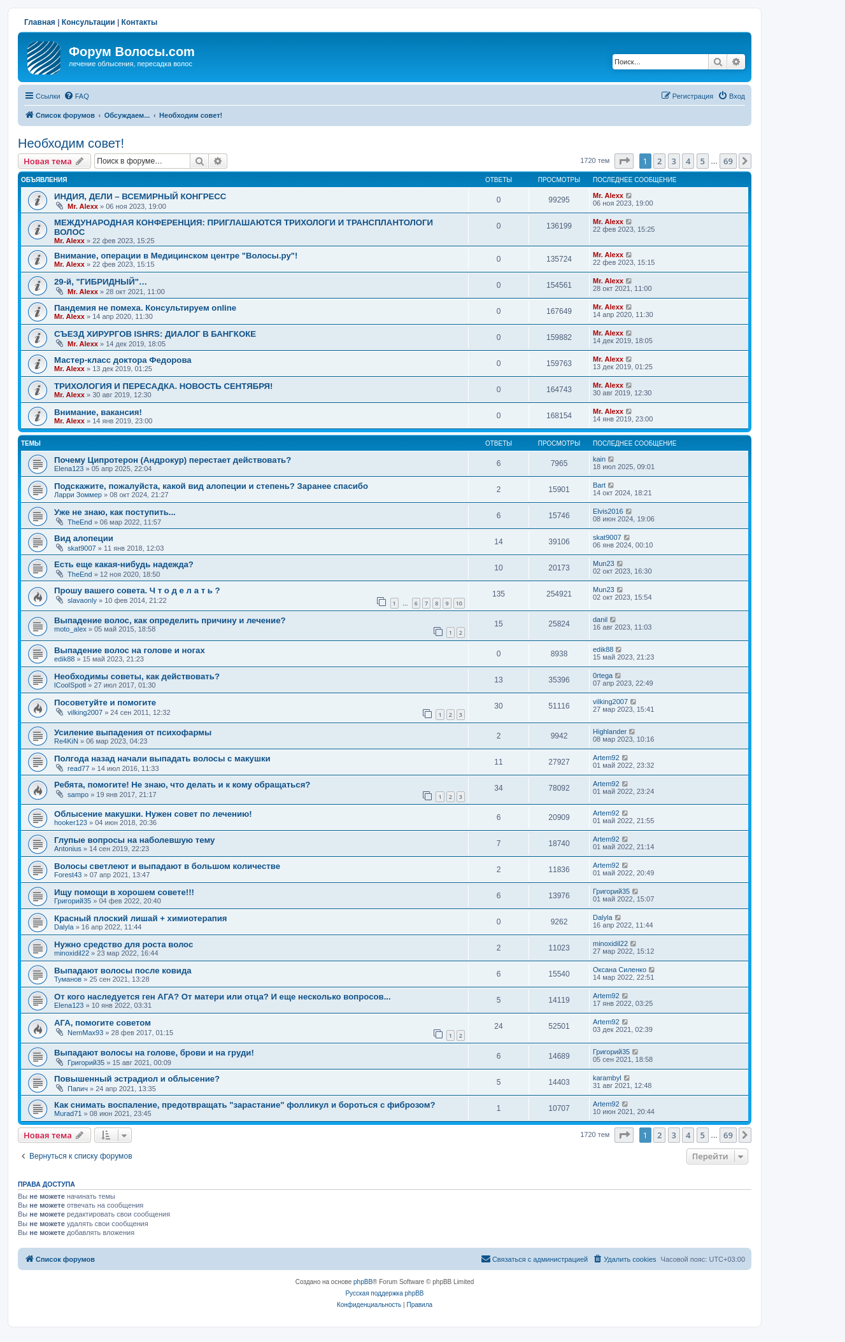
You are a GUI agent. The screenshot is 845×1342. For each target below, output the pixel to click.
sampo (78, 794)
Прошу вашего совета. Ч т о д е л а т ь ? (137, 590)
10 (459, 603)
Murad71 (68, 1113)
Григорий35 (72, 901)
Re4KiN (66, 741)
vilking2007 (85, 712)
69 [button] (728, 161)
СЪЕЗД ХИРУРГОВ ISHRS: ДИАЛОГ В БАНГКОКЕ (155, 334)
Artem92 (606, 757)
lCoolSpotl (70, 685)
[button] (624, 161)
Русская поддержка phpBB (384, 1293)
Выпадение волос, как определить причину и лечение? (170, 620)
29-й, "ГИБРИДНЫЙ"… (100, 281)
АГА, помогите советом (102, 1023)
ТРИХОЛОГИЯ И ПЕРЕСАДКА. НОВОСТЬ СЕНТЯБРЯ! (163, 386)
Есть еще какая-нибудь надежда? (124, 564)
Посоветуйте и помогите (105, 702)
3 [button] (674, 161)
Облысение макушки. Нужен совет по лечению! (153, 814)
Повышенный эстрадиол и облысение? (137, 1079)
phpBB (363, 1281)
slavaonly (82, 600)
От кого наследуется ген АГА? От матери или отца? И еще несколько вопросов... (222, 996)
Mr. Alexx (82, 206)
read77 (78, 768)
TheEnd (79, 522)
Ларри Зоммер (78, 494)
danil (600, 619)
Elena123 (69, 468)
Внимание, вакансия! (98, 412)
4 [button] (688, 161)
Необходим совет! (71, 143)
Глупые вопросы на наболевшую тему (134, 840)
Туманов (68, 979)
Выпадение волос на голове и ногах (129, 650)
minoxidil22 (71, 953)
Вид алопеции (83, 538)
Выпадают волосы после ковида (123, 970)
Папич (77, 1088)
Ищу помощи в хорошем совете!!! (124, 892)
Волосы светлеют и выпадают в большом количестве (167, 866)
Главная (39, 22)
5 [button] (702, 161)
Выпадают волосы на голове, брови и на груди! (154, 1052)
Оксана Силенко (619, 969)
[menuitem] (76, 96)
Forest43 (68, 875)
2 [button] (659, 161)
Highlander (610, 731)
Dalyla (64, 927)
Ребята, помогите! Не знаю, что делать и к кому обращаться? (182, 784)
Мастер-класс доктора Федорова (123, 360)
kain (599, 459)
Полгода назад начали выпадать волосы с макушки (162, 758)
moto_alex (70, 629)
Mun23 (603, 563)
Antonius (68, 848)
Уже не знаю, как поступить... (115, 512)
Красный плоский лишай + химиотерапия (140, 918)
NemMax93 (85, 1032)
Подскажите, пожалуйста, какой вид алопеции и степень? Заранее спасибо (211, 486)
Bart (599, 485)
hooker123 (70, 822)
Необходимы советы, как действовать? (137, 676)
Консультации (88, 22)
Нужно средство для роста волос (123, 944)
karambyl (607, 1078)
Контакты (140, 22)
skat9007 (81, 548)
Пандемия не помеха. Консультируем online (145, 308)
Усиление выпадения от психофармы (132, 732)
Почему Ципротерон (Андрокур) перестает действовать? (172, 460)
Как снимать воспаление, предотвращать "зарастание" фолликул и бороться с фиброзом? (245, 1105)
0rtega (603, 675)
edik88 (64, 659)
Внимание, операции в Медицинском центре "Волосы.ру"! (175, 255)
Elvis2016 (608, 511)
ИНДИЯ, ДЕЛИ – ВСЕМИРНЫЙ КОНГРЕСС (140, 196)
